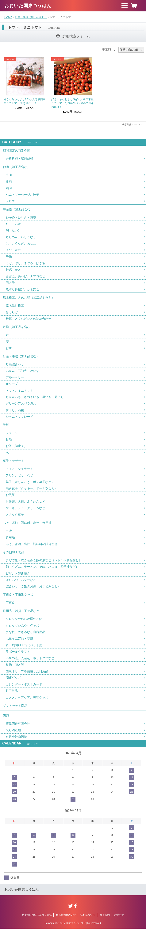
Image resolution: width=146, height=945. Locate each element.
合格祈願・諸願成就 (19, 159)
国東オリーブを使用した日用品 (27, 685)
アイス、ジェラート (19, 477)
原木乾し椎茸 (15, 310)
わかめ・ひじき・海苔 (21, 219)
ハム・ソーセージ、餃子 (22, 196)
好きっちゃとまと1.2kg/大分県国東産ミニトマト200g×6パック (24, 101)
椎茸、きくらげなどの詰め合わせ (28, 323)
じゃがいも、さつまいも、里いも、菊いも (34, 403)
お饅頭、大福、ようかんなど (25, 511)
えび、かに (13, 253)
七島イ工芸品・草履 (19, 652)
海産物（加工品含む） (18, 211)
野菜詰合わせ (15, 370)
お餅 (9, 353)
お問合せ (119, 931)
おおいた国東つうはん (28, 5)
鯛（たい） (13, 233)
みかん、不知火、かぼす (22, 377)
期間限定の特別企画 (16, 150)
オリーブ (12, 390)
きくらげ (12, 316)
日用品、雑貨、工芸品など (21, 623)
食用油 (10, 548)
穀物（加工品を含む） (18, 331)
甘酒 (9, 447)
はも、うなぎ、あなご (21, 246)
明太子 (10, 286)
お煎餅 (10, 504)
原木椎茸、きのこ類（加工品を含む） (29, 301)
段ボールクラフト (18, 665)
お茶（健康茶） (16, 454)
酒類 (6, 731)
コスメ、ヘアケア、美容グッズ (27, 712)
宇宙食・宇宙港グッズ (18, 606)
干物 (9, 259)
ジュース (12, 440)
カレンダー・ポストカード (24, 698)
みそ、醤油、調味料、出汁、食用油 (27, 533)
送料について (87, 931)
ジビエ (10, 202)
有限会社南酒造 (16, 753)
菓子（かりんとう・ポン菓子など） (30, 491)
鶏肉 (9, 189)
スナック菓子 (15, 524)
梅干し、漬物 (15, 417)
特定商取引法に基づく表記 (37, 931)
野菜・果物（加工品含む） (31, 17)
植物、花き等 (15, 678)
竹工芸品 (12, 705)
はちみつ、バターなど (21, 591)
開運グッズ (13, 692)
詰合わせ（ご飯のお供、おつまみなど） (33, 598)
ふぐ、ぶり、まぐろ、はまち (25, 266)
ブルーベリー (15, 383)
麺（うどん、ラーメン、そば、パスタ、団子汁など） (42, 578)
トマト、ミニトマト (19, 397)
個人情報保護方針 (66, 931)
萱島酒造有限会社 (18, 739)
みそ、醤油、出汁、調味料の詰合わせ (31, 554)
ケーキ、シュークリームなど (25, 517)
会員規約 (105, 931)
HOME (8, 17)
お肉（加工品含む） (16, 167)
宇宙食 (10, 615)
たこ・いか (13, 226)
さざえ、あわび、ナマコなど (25, 279)
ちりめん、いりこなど (21, 239)
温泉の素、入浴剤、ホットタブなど (30, 672)
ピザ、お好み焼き (18, 585)
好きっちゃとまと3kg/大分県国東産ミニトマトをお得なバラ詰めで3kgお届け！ (72, 103)
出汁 (9, 541)
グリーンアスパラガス (21, 410)
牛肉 (9, 176)
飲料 (6, 432)
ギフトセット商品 (15, 720)
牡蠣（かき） (15, 273)
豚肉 (9, 182)
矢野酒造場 (13, 746)
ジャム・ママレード (19, 423)
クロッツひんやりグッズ (22, 638)
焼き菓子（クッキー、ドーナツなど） (31, 497)
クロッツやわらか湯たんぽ (24, 632)
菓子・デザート (13, 469)
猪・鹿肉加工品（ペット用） (25, 658)
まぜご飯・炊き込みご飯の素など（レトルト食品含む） (44, 571)
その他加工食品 (13, 563)
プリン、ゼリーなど (19, 484)
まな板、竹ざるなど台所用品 (25, 645)
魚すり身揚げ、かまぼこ (22, 293)
